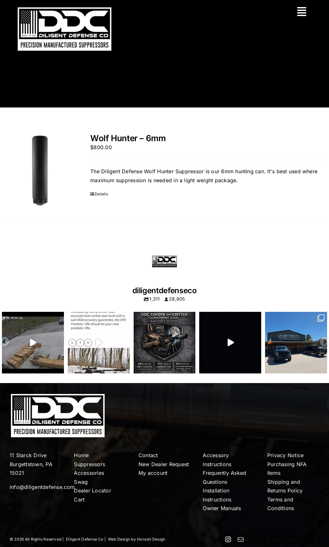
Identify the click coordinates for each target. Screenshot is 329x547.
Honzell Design (151, 539)
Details (101, 194)
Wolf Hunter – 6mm (127, 138)
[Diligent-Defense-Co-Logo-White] (64, 9)
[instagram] (228, 539)
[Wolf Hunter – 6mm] (40, 170)
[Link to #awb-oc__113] (301, 11)
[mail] (241, 539)
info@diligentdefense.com (42, 487)
